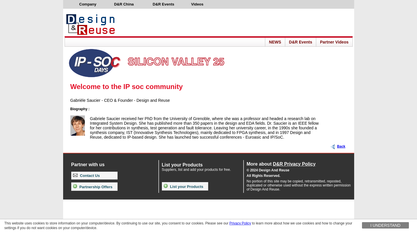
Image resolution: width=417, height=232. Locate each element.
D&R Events (300, 42)
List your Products (183, 186)
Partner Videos (334, 42)
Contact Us (86, 175)
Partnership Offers (93, 187)
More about (281, 164)
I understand (385, 225)
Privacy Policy (240, 223)
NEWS (275, 42)
